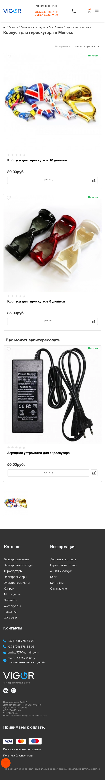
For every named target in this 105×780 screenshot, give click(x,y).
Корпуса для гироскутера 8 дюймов (36, 301)
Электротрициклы (17, 583)
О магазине (58, 588)
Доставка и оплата (63, 559)
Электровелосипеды (18, 565)
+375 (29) (46, 16)
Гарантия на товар (63, 565)
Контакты (57, 583)
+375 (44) (46, 12)
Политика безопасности (18, 756)
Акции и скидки (61, 571)
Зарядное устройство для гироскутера (38, 453)
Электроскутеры (15, 577)
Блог (53, 577)
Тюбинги (10, 612)
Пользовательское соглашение (22, 750)
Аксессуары (12, 606)
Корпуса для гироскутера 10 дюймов (37, 160)
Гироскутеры (13, 571)
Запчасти (10, 600)
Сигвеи (9, 588)
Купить (48, 180)
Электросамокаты (17, 559)
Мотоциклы (12, 594)
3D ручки (10, 618)
